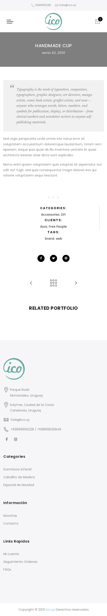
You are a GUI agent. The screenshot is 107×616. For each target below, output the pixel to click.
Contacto (11, 523)
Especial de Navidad (18, 485)
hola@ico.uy (20, 419)
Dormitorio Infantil (17, 469)
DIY (63, 214)
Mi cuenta (11, 554)
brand (49, 238)
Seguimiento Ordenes (20, 561)
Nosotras (10, 515)
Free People (58, 226)
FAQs (7, 569)
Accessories (50, 214)
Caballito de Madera (19, 477)
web (59, 238)
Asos (43, 226)
